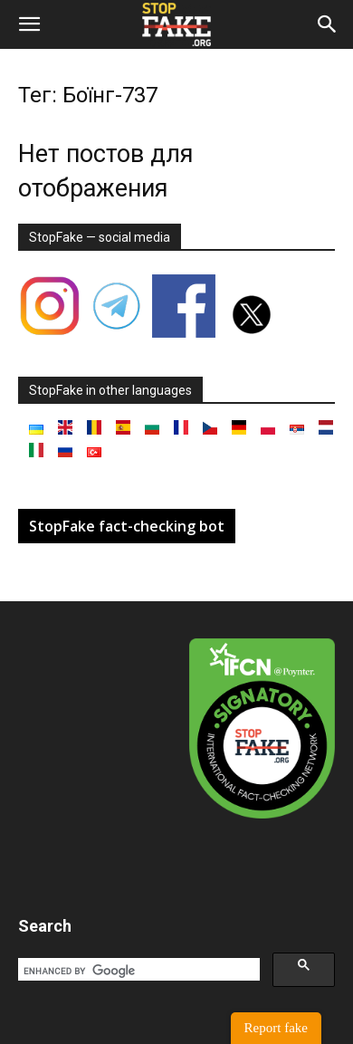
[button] (29, 24)
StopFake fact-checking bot (126, 526)
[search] (137, 970)
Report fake (276, 1027)
